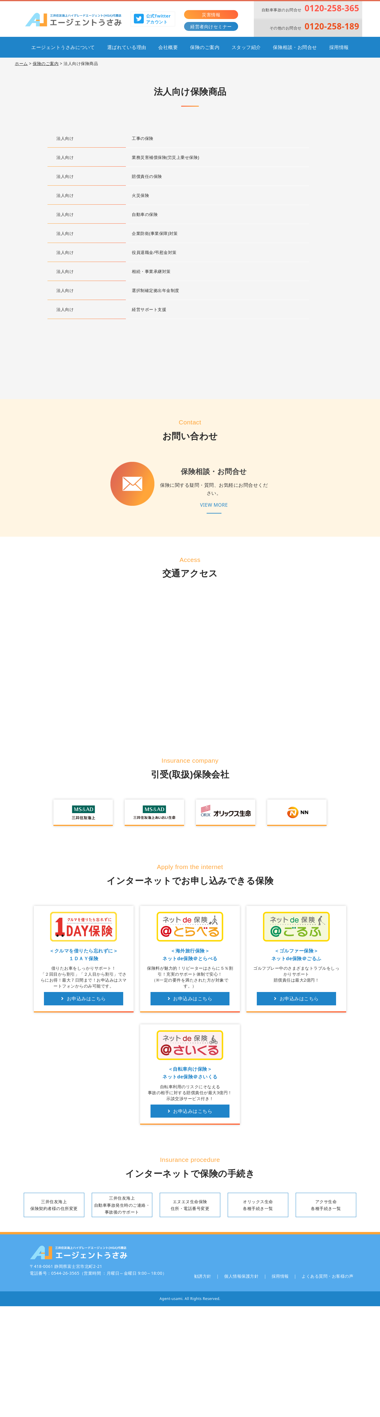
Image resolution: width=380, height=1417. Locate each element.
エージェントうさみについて (63, 47)
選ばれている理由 (126, 47)
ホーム (21, 63)
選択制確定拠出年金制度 (155, 290)
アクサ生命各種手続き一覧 (326, 1205)
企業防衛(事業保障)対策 (155, 233)
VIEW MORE (214, 505)
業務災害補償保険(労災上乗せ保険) (165, 157)
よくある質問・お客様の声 (327, 1276)
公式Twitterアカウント (152, 19)
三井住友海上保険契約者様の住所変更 (54, 1205)
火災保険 (140, 195)
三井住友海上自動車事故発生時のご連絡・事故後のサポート (122, 1204)
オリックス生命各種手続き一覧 (258, 1205)
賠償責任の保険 (147, 176)
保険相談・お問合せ (295, 47)
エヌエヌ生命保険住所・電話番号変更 (190, 1205)
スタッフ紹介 (246, 47)
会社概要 (168, 47)
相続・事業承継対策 (151, 271)
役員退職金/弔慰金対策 (154, 252)
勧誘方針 (202, 1276)
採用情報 (339, 47)
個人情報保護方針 (241, 1276)
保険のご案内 (204, 47)
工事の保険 (142, 138)
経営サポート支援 (149, 309)
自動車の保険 (145, 214)
